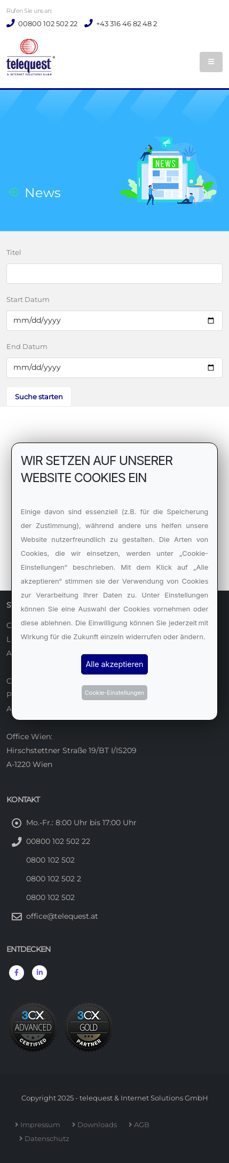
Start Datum (28, 299)
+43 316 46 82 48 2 (125, 23)
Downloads (98, 1125)
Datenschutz (49, 1139)
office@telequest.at (62, 916)
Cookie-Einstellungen (114, 692)
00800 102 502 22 (47, 23)
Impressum (42, 1125)
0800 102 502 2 (53, 878)
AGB (143, 1125)
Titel (13, 252)
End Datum (27, 346)
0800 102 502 (50, 860)
